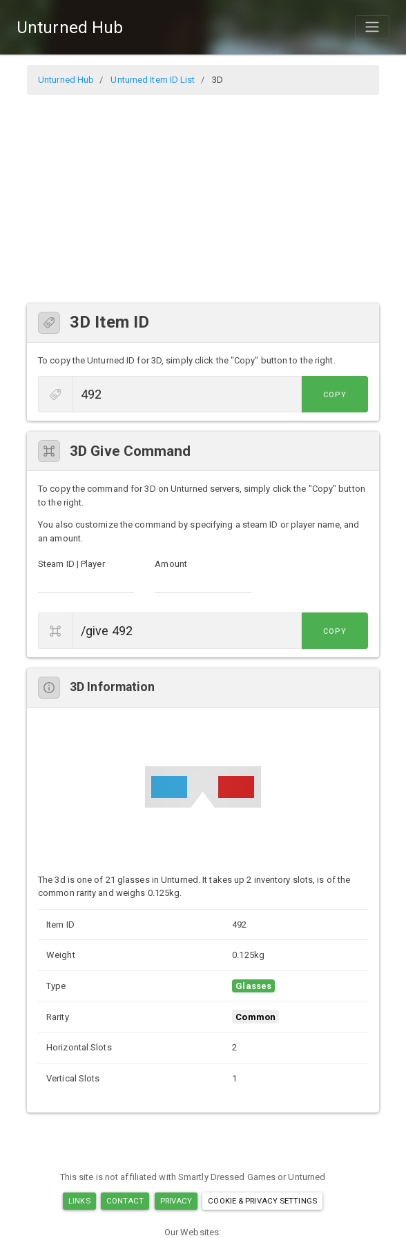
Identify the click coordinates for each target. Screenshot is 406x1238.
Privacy (176, 1201)
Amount (171, 564)
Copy (337, 394)
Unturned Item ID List (152, 79)
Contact (125, 1201)
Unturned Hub (70, 27)
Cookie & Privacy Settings (262, 1201)
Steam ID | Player (71, 564)
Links (79, 1201)
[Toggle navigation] (372, 27)
